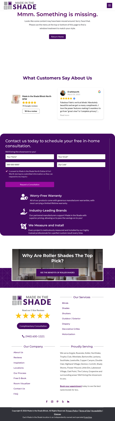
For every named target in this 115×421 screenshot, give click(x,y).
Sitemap (57, 414)
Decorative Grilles (71, 329)
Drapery (66, 324)
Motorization (68, 334)
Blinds (65, 303)
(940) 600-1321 (35, 336)
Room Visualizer (22, 383)
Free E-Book (20, 378)
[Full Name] (29, 156)
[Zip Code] (81, 164)
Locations (19, 368)
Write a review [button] (31, 111)
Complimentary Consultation (33, 326)
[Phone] (29, 164)
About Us (18, 352)
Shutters (66, 313)
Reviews (18, 357)
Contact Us (19, 388)
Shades (65, 308)
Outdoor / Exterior (71, 318)
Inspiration (19, 362)
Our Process (20, 373)
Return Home (57, 36)
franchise (88, 417)
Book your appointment (71, 386)
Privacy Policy (72, 411)
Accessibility (96, 411)
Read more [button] (64, 115)
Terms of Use (84, 411)
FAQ (16, 394)
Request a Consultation (29, 184)
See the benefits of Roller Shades (57, 272)
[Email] (81, 156)
